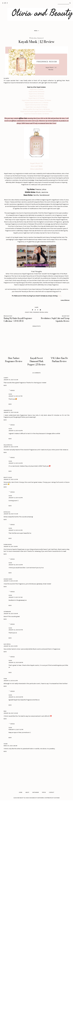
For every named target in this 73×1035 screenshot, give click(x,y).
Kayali (46, 312)
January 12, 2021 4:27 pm (15, 396)
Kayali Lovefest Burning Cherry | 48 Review (36, 109)
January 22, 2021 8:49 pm (16, 697)
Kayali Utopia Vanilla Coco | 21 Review (36, 102)
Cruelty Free (29, 312)
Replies (12, 390)
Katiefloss (7, 512)
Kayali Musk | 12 (36, 163)
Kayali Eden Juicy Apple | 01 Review (36, 107)
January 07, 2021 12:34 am (11, 412)
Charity (6, 377)
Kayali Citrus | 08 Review (36, 94)
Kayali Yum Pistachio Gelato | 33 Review (36, 114)
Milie (5, 711)
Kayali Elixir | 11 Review (36, 89)
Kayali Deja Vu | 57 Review (36, 98)
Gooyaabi (57, 797)
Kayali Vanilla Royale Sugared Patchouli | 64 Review (36, 111)
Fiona (5, 678)
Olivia (10, 394)
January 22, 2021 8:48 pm (16, 662)
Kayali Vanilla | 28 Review (36, 91)
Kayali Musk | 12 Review (36, 96)
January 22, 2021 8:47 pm (16, 630)
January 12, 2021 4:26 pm (16, 430)
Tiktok (44, 792)
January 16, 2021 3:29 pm (16, 564)
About (27, 792)
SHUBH (5, 743)
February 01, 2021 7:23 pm (16, 729)
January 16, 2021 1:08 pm (11, 546)
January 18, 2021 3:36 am (11, 613)
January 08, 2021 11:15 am (11, 514)
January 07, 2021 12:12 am (11, 379)
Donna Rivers (8, 544)
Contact (51, 792)
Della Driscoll (8, 445)
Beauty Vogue (8, 477)
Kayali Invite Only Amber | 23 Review (36, 105)
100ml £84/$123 (36, 169)
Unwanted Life (8, 410)
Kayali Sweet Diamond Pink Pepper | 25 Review (36, 100)
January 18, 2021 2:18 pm (10, 646)
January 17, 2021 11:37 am (15, 597)
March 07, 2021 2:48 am (10, 745)
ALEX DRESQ (7, 644)
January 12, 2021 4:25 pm (15, 530)
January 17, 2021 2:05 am (11, 581)
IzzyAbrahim (7, 611)
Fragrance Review (38, 312)
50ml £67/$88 (36, 166)
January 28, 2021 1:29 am (11, 713)
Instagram (35, 792)
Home (20, 792)
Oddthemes (40, 797)
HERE (59, 296)
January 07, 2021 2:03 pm (11, 446)
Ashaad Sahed (8, 579)
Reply (5, 385)
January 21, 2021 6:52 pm (11, 680)
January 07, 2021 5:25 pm (11, 479)
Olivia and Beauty (18, 797)
